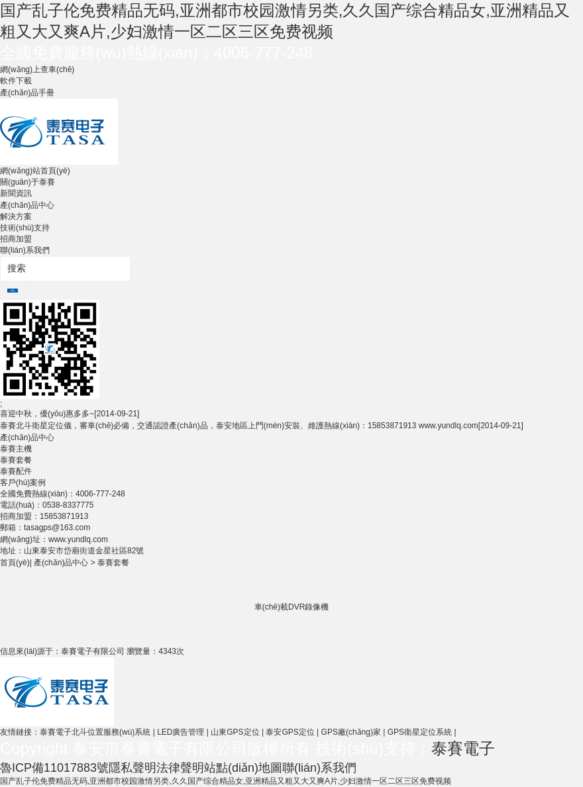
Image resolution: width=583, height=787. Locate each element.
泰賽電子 (463, 748)
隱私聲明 (132, 767)
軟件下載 (16, 80)
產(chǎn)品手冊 (27, 92)
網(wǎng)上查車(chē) (37, 69)
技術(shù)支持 (25, 227)
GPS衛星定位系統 (420, 732)
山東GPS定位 (235, 732)
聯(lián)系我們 (25, 250)
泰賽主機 (16, 448)
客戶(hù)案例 (23, 482)
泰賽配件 (16, 471)
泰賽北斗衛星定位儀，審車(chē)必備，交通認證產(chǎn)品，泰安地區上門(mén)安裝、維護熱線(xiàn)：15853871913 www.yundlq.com (261, 425)
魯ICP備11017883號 (54, 767)
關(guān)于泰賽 (27, 182)
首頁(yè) (15, 562)
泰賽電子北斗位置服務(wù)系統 (95, 732)
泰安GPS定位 (290, 732)
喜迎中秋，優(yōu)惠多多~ (69, 413)
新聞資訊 (16, 193)
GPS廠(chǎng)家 (351, 732)
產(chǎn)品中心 (27, 205)
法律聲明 (180, 767)
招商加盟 (16, 239)
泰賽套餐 (16, 460)
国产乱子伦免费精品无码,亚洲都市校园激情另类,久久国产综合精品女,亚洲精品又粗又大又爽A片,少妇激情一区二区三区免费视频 (225, 781)
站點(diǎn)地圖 (243, 767)
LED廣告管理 (180, 732)
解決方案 (16, 216)
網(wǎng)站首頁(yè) (35, 170)
